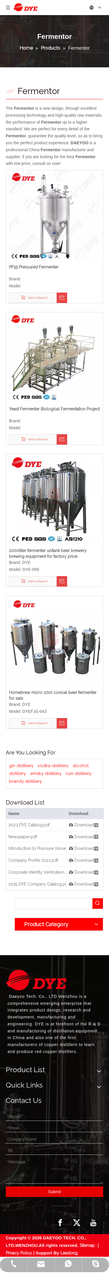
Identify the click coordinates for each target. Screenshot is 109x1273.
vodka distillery (53, 765)
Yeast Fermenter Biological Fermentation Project (54, 409)
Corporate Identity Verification (36, 872)
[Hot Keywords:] (97, 903)
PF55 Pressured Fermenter (33, 267)
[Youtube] (93, 1222)
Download (81, 825)
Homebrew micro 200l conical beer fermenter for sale (53, 695)
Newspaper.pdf (22, 836)
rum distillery (79, 773)
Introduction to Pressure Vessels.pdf (42, 848)
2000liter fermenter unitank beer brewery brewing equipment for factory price (48, 553)
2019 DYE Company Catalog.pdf (38, 884)
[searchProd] (53, 903)
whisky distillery (46, 773)
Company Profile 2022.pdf (33, 860)
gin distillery (21, 765)
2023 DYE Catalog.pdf (29, 825)
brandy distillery (25, 781)
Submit (54, 1191)
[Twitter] (76, 1222)
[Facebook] (60, 1222)
